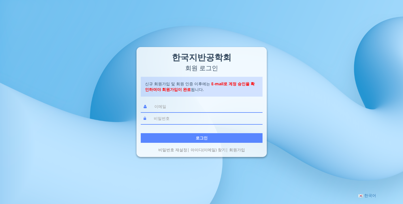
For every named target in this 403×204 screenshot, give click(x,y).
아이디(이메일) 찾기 (208, 149)
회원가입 (237, 149)
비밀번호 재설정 (172, 149)
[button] (367, 195)
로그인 (202, 138)
